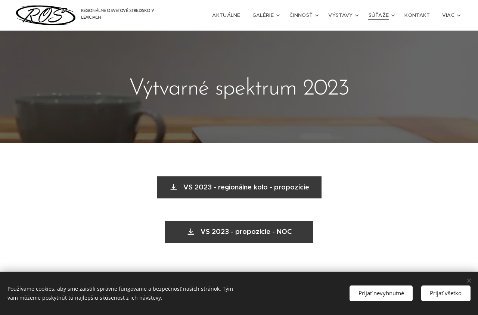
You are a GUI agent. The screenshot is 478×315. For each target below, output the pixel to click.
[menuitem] (231, 15)
